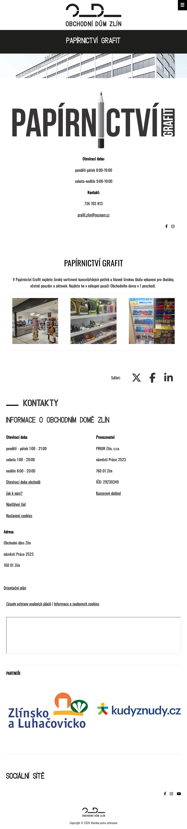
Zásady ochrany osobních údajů (28, 604)
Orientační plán (15, 588)
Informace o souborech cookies (76, 604)
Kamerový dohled (108, 493)
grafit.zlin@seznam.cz (94, 215)
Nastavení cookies (19, 515)
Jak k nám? (14, 493)
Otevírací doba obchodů (23, 482)
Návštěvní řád (16, 504)
